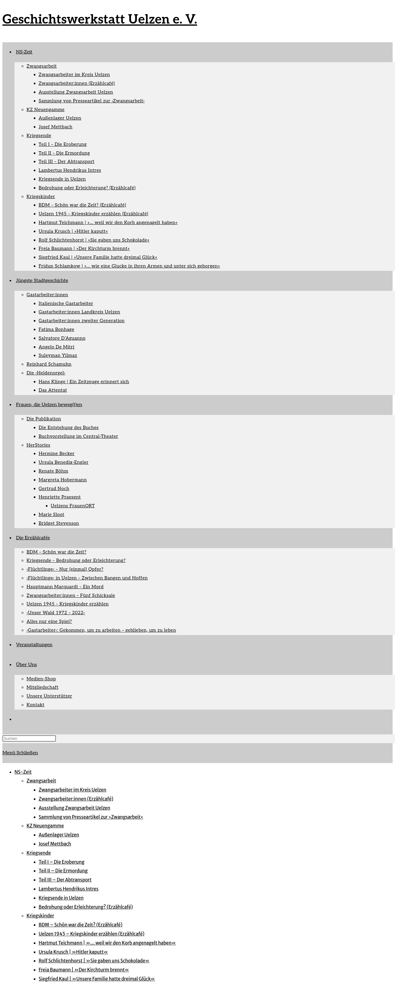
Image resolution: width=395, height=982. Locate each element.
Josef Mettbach (55, 844)
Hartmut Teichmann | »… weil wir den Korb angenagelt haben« (107, 943)
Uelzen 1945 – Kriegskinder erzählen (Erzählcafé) (91, 934)
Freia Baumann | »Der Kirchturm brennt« (84, 970)
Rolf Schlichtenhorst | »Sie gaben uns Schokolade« (94, 961)
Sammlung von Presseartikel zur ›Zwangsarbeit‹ (91, 817)
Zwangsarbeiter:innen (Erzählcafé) (76, 799)
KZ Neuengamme (45, 826)
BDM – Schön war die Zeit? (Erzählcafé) (80, 925)
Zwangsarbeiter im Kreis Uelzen (72, 790)
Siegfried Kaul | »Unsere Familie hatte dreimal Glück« (97, 979)
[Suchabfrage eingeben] (29, 738)
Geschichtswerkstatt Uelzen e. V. (99, 19)
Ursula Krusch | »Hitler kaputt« (73, 952)
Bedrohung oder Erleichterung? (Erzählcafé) (86, 907)
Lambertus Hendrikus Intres (68, 889)
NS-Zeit (23, 772)
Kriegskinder (40, 916)
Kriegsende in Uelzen (61, 898)
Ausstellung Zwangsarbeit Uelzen (74, 808)
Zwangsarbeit (41, 781)
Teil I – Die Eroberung (61, 862)
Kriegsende (39, 853)
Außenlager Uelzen (59, 835)
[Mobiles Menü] (20, 753)
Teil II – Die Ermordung (63, 871)
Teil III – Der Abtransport (65, 880)
